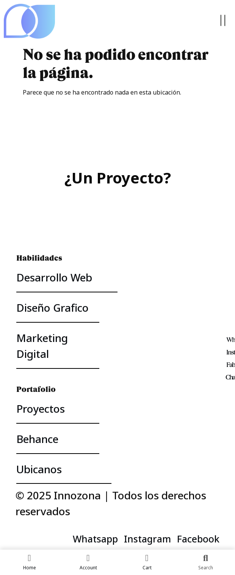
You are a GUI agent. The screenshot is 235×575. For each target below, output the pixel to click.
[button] (222, 21)
